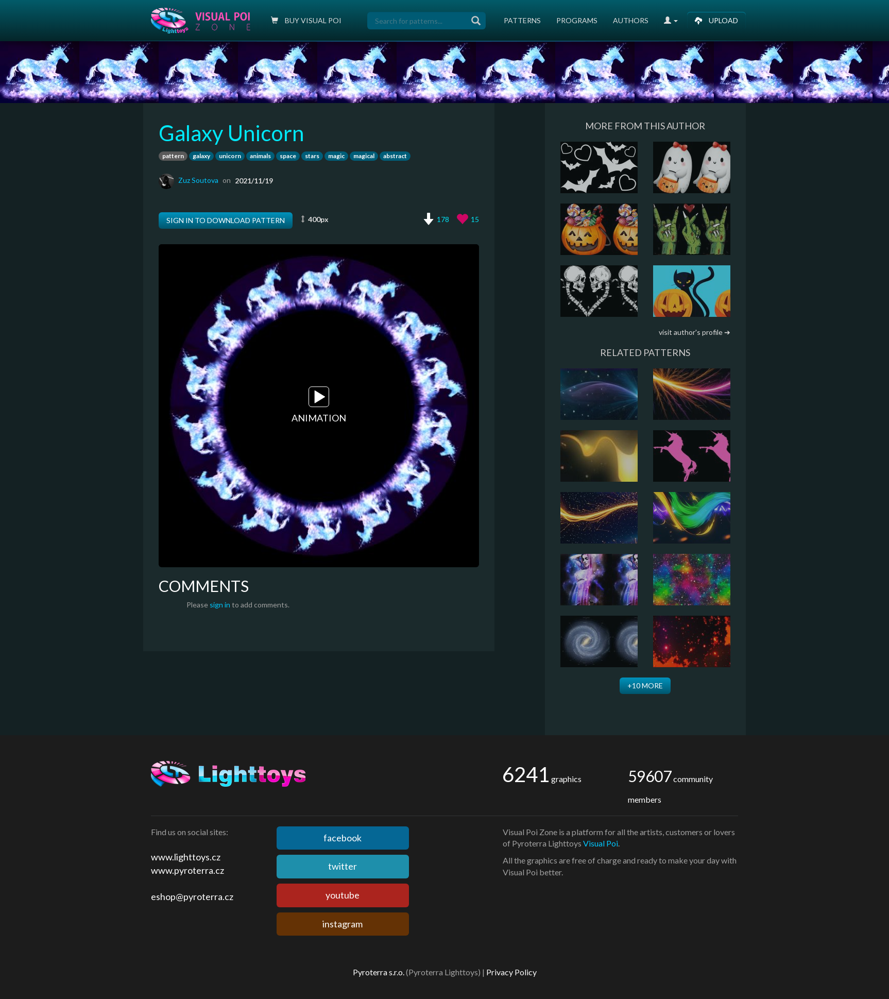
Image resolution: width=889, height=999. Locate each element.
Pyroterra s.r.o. (378, 972)
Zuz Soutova (198, 180)
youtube (343, 895)
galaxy (201, 156)
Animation (319, 405)
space (288, 156)
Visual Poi (600, 843)
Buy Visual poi (306, 20)
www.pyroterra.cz (187, 870)
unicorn (230, 156)
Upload (716, 20)
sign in (220, 604)
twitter (342, 866)
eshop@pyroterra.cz (192, 896)
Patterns (522, 20)
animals (260, 156)
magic (336, 156)
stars (312, 156)
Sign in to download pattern (225, 220)
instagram (342, 923)
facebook (342, 837)
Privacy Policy (511, 972)
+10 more (645, 685)
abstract (395, 156)
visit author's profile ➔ (694, 332)
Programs (576, 20)
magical (363, 156)
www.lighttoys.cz (185, 856)
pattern (173, 156)
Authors (630, 20)
